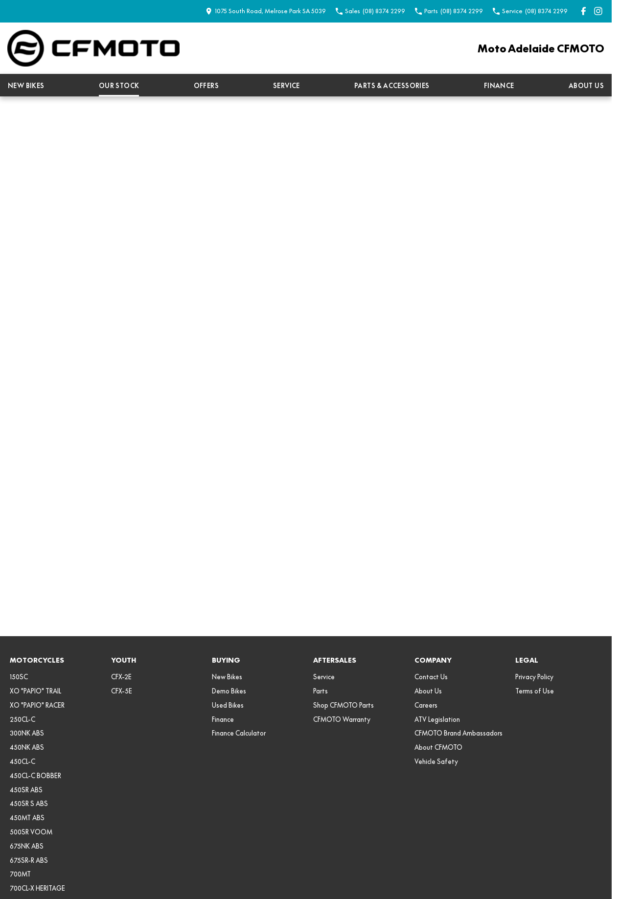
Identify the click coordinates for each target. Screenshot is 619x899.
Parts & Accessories (392, 86)
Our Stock (119, 86)
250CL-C (22, 719)
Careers (425, 705)
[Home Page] (93, 48)
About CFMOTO (438, 747)
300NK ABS (27, 733)
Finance (499, 86)
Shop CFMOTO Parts (343, 705)
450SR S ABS (29, 803)
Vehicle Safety (436, 761)
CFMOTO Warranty (341, 719)
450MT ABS (27, 818)
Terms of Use (534, 691)
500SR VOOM (31, 832)
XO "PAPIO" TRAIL (35, 691)
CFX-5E (121, 691)
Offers (206, 86)
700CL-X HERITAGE (37, 888)
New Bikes (26, 86)
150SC (19, 677)
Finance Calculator (239, 733)
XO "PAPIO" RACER (37, 705)
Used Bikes (228, 705)
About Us (586, 86)
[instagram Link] (598, 11)
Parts (320, 691)
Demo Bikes (229, 691)
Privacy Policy (534, 677)
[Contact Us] (266, 11)
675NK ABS (27, 846)
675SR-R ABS (29, 860)
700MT (20, 874)
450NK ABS (27, 747)
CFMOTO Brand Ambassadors (458, 733)
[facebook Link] (583, 11)
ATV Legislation (437, 719)
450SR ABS (26, 790)
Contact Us (431, 677)
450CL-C (22, 761)
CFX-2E (121, 677)
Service (286, 86)
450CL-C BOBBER (35, 776)
